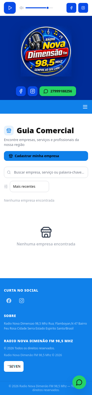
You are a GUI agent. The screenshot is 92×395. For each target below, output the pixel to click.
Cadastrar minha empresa (34, 156)
